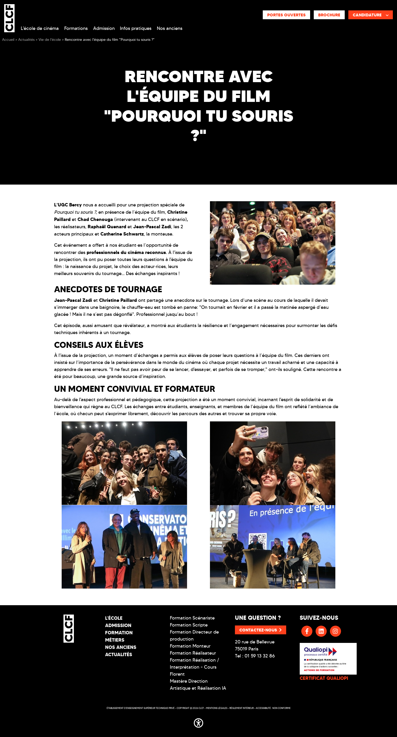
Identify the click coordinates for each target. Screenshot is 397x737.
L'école (114, 618)
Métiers (114, 640)
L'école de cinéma (40, 28)
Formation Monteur (190, 646)
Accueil (8, 39)
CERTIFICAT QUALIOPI (324, 678)
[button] (198, 722)
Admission (104, 28)
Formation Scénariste (192, 618)
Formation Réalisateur (193, 653)
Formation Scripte (189, 625)
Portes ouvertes (286, 14)
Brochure (329, 14)
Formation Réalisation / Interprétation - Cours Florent (194, 667)
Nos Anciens (120, 647)
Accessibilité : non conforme (273, 708)
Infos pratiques (135, 28)
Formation (119, 633)
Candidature (371, 14)
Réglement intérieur (241, 708)
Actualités (118, 654)
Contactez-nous (260, 629)
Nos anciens (169, 28)
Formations (76, 28)
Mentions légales (216, 708)
